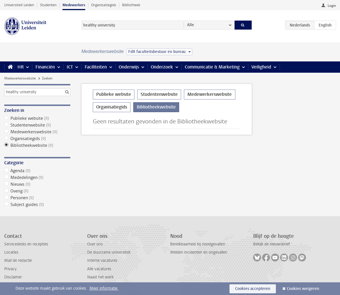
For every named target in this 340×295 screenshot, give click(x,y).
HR (20, 67)
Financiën (45, 67)
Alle (190, 25)
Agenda (37, 171)
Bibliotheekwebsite (37, 145)
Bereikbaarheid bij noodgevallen (197, 244)
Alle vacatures (99, 269)
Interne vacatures (102, 260)
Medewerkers (73, 5)
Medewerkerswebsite (20, 78)
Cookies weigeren (303, 288)
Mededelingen (37, 177)
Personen (37, 198)
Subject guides (37, 204)
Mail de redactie (18, 260)
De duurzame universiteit (108, 252)
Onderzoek (162, 67)
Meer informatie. (103, 288)
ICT (70, 67)
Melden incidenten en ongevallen (198, 252)
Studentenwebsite (37, 125)
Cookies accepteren (252, 288)
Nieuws (37, 184)
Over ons (95, 244)
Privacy (10, 269)
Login (332, 5)
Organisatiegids (103, 5)
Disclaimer (13, 277)
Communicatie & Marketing (212, 67)
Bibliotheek (131, 5)
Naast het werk (100, 277)
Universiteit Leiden (19, 5)
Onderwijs (129, 67)
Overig (37, 191)
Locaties (11, 252)
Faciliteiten (96, 67)
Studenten (48, 5)
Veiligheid (261, 67)
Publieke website (37, 118)
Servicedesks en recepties (26, 244)
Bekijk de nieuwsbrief (271, 244)
